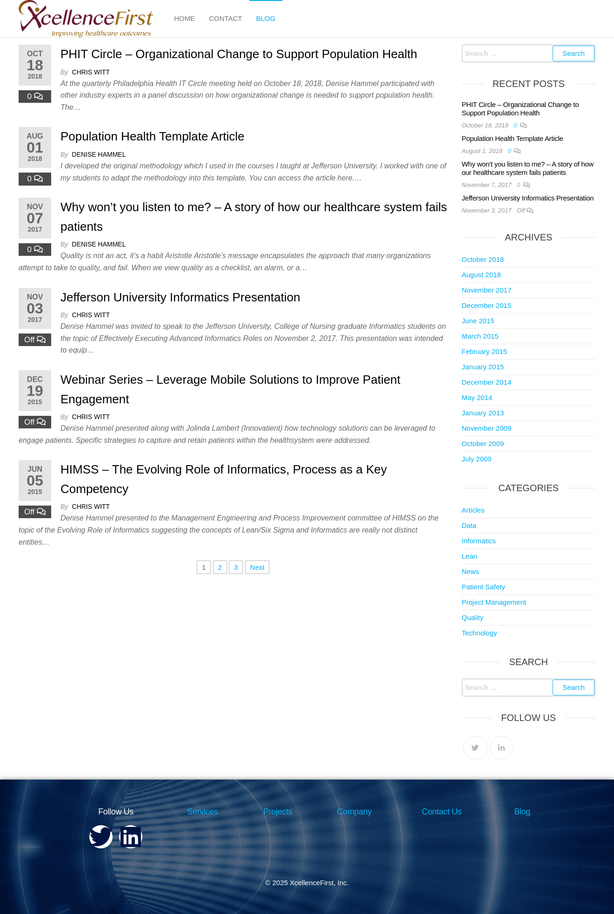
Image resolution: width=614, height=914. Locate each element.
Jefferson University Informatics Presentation (180, 297)
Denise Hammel (99, 154)
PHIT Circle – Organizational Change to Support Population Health (238, 54)
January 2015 (483, 367)
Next (257, 567)
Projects (277, 811)
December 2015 (487, 305)
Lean (469, 556)
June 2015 (478, 321)
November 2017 (487, 290)
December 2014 (487, 382)
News (471, 571)
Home (184, 18)
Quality (473, 617)
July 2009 (477, 459)
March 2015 (480, 336)
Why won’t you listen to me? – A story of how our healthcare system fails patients (528, 168)
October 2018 (483, 259)
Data (469, 525)
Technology (479, 633)
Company (354, 811)
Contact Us (441, 811)
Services (202, 811)
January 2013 (483, 413)
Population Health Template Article (152, 136)
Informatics (479, 541)
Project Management (494, 602)
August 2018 (481, 275)
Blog (266, 18)
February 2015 (484, 351)
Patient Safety (483, 587)
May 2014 (477, 397)
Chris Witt (91, 72)
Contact (225, 18)
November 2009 (487, 428)
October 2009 (483, 443)
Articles (473, 510)
